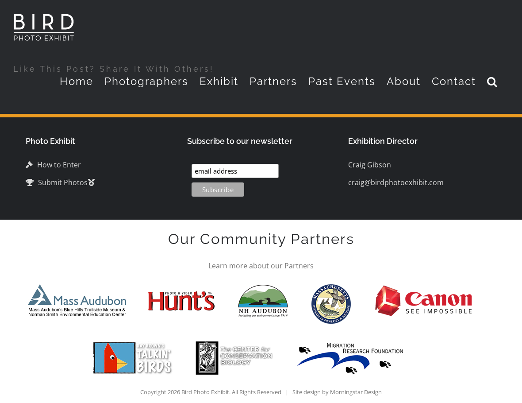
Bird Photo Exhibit (205, 392)
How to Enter (53, 165)
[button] (492, 81)
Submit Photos (57, 182)
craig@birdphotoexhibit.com (396, 182)
